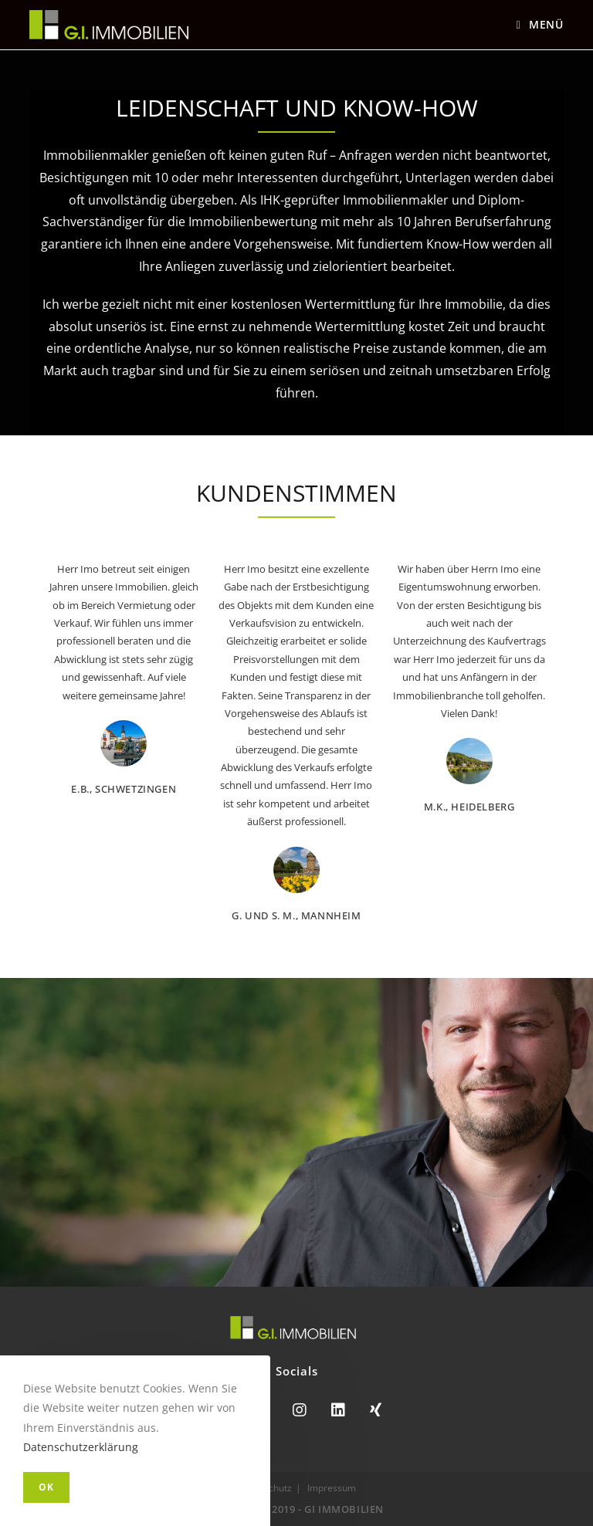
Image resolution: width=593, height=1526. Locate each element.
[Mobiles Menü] (540, 24)
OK (46, 1487)
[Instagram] (299, 1410)
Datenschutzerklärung (80, 1447)
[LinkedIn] (338, 1410)
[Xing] (375, 1410)
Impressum (331, 1487)
